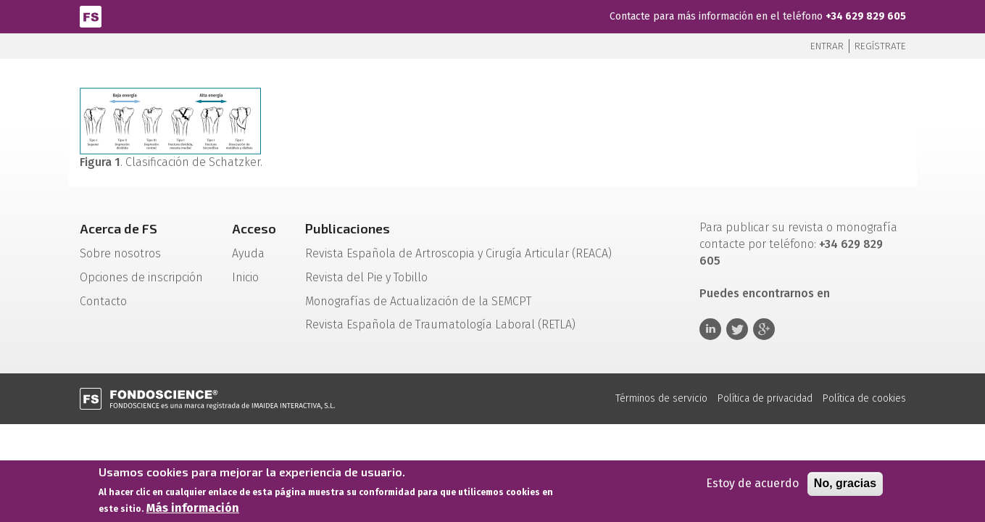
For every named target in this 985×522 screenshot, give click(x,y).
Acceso (254, 228)
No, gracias (845, 485)
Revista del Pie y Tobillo (366, 277)
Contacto (103, 301)
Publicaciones (347, 228)
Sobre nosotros (120, 253)
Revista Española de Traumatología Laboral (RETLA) (440, 324)
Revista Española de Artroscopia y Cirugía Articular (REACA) (458, 253)
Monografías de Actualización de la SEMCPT (418, 301)
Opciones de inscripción (141, 277)
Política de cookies (864, 398)
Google (764, 329)
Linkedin (710, 329)
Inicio (245, 277)
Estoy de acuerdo (752, 485)
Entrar (827, 46)
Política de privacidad (765, 398)
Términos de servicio (661, 398)
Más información (192, 511)
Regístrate (880, 46)
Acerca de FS (118, 228)
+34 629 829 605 (866, 16)
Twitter (737, 329)
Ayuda (248, 253)
